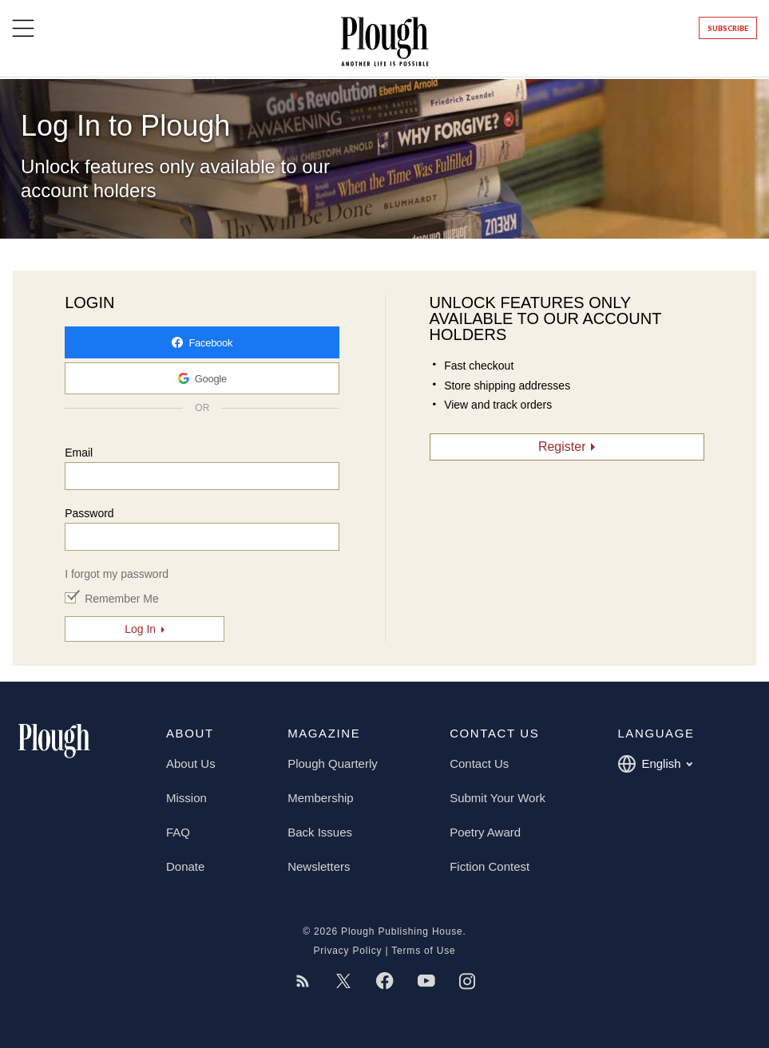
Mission (186, 798)
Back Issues (319, 832)
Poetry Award (485, 832)
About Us (191, 763)
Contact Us (479, 763)
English (654, 763)
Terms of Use (423, 950)
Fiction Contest (489, 866)
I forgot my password (116, 574)
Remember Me (122, 598)
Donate (185, 866)
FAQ (178, 832)
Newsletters (318, 866)
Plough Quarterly (332, 763)
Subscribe (728, 28)
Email (79, 452)
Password (89, 513)
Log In (140, 629)
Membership (320, 798)
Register (562, 446)
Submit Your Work (497, 798)
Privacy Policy (347, 950)
